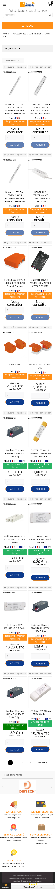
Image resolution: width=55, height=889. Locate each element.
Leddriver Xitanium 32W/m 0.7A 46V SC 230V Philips (40, 628)
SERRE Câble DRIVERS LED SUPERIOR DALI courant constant (14, 282)
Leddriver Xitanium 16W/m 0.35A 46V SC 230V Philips (15, 453)
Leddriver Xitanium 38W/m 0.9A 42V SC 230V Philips (14, 714)
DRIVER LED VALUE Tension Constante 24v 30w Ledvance (40, 453)
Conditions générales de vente (20, 878)
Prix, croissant (13, 48)
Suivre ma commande (21, 875)
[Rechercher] (28, 15)
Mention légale (35, 875)
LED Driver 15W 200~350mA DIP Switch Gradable (40, 539)
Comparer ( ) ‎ (13, 60)
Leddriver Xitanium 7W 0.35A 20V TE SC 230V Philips (15, 539)
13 (31, 762)
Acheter (14, 144)
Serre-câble (14, 364)
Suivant (43, 762)
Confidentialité (39, 878)
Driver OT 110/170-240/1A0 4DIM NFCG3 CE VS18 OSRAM (40, 282)
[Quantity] (14, 137)
